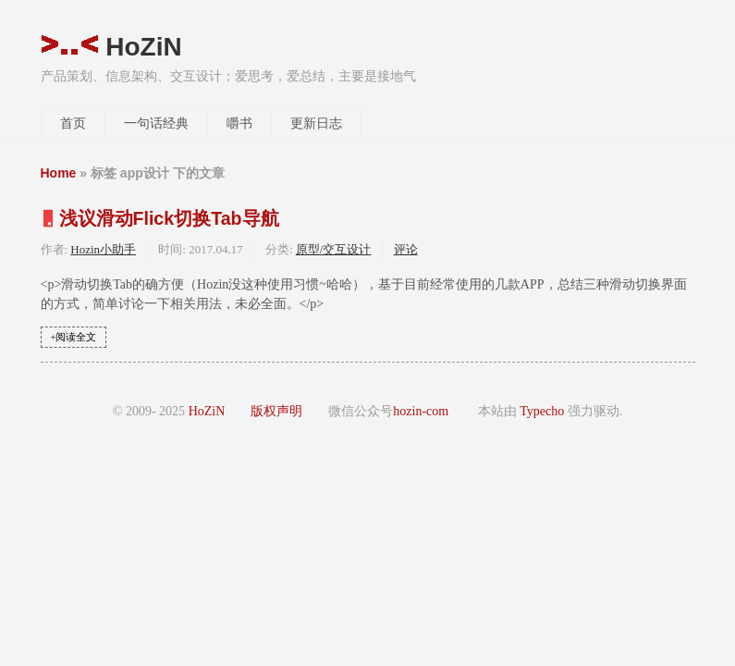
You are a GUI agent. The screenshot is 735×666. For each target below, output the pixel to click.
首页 (73, 123)
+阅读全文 (74, 337)
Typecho (542, 411)
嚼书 (239, 123)
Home (59, 173)
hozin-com (420, 411)
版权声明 (276, 411)
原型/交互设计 (334, 249)
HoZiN (111, 46)
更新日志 (316, 123)
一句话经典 (156, 123)
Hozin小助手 (103, 249)
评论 (406, 249)
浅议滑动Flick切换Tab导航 (169, 218)
